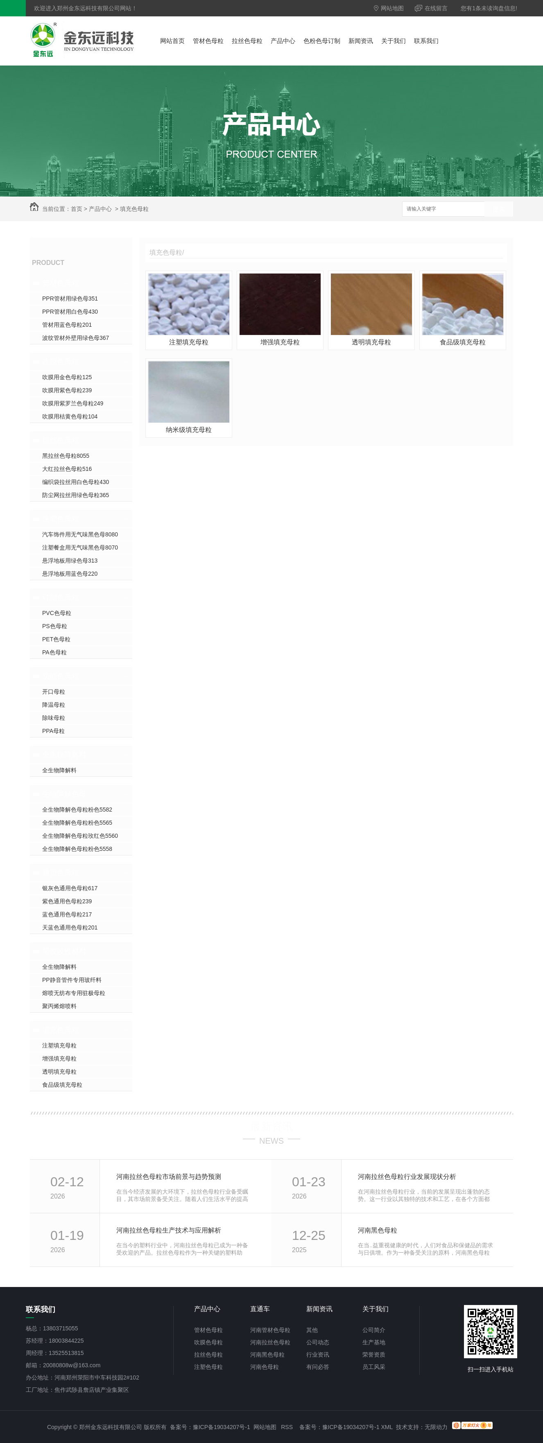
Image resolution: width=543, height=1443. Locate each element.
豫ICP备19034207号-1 (221, 1427)
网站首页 (172, 40)
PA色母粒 (54, 652)
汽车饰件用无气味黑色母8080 (80, 534)
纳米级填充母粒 (189, 429)
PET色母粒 (56, 639)
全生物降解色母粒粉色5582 (77, 809)
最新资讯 (271, 1126)
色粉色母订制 (321, 40)
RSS (287, 1427)
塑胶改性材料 (64, 951)
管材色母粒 (208, 40)
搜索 (498, 209)
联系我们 (426, 40)
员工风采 (373, 1367)
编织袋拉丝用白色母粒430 (75, 482)
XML (387, 1427)
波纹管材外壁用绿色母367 (75, 338)
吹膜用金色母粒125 (67, 377)
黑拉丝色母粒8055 (65, 455)
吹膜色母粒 (60, 361)
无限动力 (436, 1427)
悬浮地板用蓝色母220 (69, 573)
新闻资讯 (360, 40)
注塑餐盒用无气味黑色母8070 (80, 547)
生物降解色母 (64, 794)
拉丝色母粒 (247, 40)
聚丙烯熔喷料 (59, 1006)
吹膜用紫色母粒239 (67, 390)
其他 (312, 1330)
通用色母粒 (60, 873)
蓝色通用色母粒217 (67, 914)
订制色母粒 (60, 597)
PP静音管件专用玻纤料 (72, 980)
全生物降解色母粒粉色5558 (77, 849)
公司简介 (373, 1330)
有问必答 (317, 1367)
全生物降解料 (64, 755)
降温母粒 (53, 704)
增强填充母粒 (59, 1058)
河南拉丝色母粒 (270, 1342)
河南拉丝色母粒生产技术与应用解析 (168, 1230)
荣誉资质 (373, 1354)
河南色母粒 (264, 1367)
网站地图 (389, 8)
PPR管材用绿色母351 (70, 298)
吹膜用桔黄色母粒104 (69, 416)
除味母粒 (53, 718)
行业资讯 (317, 1354)
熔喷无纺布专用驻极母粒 (73, 993)
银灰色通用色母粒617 (69, 888)
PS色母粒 (54, 626)
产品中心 (283, 40)
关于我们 (393, 40)
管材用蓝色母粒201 (67, 324)
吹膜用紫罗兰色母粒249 (72, 403)
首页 (76, 209)
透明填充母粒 (59, 1071)
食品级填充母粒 (62, 1084)
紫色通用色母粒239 (67, 901)
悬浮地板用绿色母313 (69, 560)
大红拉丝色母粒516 (67, 469)
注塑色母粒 (60, 519)
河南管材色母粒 (270, 1330)
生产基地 (373, 1342)
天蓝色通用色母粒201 (69, 927)
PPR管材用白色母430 (70, 311)
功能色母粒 (60, 676)
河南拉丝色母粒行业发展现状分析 (407, 1176)
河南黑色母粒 (377, 1230)
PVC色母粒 (56, 613)
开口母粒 (53, 691)
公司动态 (317, 1342)
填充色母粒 (134, 209)
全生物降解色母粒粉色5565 (77, 822)
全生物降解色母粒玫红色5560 (80, 835)
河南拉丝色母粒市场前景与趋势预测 (168, 1176)
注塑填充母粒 (59, 1045)
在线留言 (431, 8)
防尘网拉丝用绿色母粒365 (75, 495)
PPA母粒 (53, 731)
